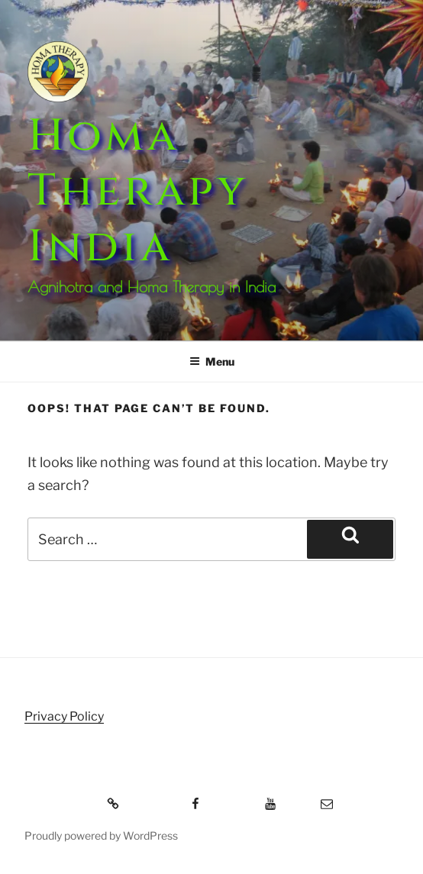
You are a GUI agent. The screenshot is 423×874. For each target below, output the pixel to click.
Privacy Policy (64, 716)
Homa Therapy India (137, 191)
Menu (211, 361)
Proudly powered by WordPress (101, 835)
